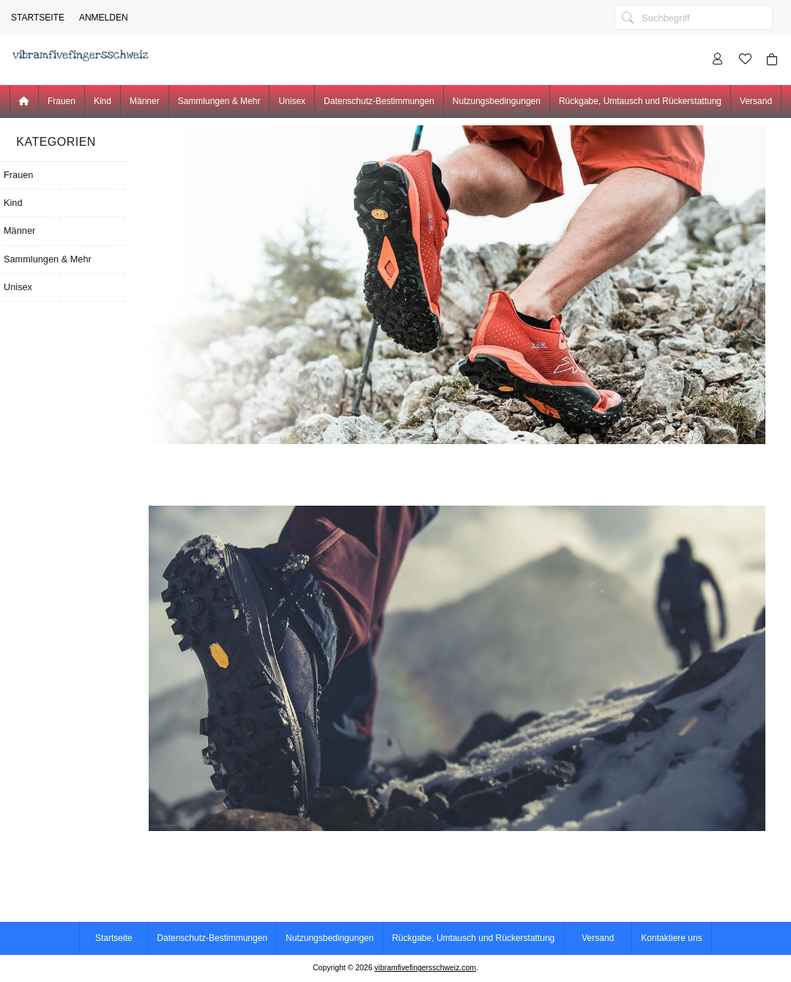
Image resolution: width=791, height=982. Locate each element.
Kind (102, 101)
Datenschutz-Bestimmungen (379, 101)
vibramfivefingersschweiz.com (425, 968)
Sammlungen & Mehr (219, 101)
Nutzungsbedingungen (497, 101)
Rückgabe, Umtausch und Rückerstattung (640, 101)
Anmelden (103, 17)
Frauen (61, 101)
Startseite (37, 17)
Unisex (291, 101)
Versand (756, 101)
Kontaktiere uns (671, 938)
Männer (145, 101)
